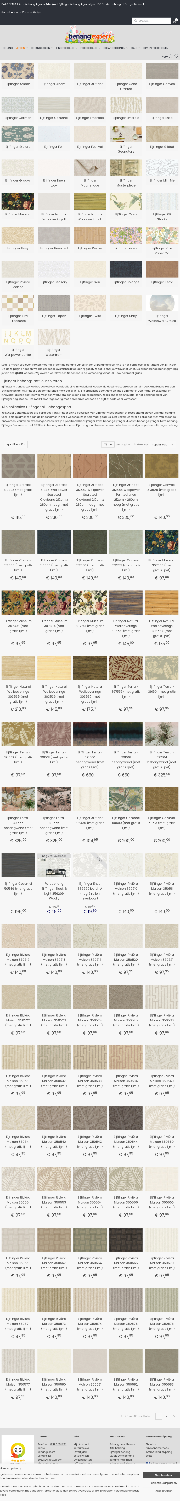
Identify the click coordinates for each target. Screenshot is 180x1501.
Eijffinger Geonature (126, 149)
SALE (135, 48)
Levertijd (79, 1452)
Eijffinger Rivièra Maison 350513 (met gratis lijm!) (54, 959)
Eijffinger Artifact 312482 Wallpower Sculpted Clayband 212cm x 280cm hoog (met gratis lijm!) (90, 497)
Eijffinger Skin (90, 282)
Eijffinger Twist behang (99, 421)
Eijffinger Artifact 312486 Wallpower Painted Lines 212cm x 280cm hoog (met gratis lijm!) (126, 497)
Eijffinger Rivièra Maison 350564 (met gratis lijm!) (90, 1263)
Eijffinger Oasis (126, 214)
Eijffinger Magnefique (90, 183)
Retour (78, 1448)
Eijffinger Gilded (162, 147)
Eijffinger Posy (18, 248)
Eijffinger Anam (53, 84)
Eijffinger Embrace (90, 118)
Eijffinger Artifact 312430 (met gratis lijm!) (90, 823)
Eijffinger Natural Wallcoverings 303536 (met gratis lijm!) (54, 694)
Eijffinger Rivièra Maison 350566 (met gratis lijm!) (126, 1263)
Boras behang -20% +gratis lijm (21, 12)
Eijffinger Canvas (162, 84)
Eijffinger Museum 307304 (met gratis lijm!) (54, 626)
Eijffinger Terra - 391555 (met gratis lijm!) (125, 691)
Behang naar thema (122, 1444)
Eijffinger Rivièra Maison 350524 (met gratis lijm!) (90, 1020)
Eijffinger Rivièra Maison (18, 284)
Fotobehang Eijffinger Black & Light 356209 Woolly (54, 891)
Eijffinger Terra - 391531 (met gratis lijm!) (54, 757)
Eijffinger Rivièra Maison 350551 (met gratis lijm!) (18, 1202)
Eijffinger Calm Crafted (126, 86)
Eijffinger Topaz (54, 316)
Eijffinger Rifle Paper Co (162, 250)
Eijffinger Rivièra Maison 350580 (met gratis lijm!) (54, 1384)
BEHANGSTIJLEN (42, 48)
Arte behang (117, 1448)
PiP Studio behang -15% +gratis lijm (120, 4)
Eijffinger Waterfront (54, 352)
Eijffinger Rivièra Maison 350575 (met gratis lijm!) (126, 1324)
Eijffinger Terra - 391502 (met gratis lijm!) (18, 757)
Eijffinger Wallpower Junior (18, 352)
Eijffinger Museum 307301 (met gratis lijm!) (90, 626)
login (167, 56)
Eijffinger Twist (90, 316)
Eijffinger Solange (126, 282)
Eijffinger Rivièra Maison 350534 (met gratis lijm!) (126, 1081)
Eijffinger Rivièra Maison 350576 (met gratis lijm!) (162, 1324)
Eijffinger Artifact (90, 84)
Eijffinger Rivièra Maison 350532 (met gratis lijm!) (54, 1081)
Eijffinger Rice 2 (126, 248)
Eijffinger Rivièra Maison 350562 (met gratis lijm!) (54, 1263)
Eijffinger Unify (126, 316)
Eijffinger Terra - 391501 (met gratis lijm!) (162, 691)
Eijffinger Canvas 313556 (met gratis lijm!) (90, 565)
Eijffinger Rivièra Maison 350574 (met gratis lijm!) (90, 1324)
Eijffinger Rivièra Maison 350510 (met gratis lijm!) (126, 888)
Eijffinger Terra (162, 282)
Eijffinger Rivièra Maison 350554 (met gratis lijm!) (90, 1202)
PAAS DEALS (9, 4)
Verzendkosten (83, 1459)
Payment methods (157, 1448)
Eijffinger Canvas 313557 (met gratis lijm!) (125, 565)
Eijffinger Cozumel (54, 118)
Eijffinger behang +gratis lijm (77, 4)
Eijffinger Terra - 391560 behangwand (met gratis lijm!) (90, 759)
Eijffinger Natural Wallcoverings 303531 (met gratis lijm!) (126, 628)
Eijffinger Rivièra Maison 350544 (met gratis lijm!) (126, 1142)
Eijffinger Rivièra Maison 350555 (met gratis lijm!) (126, 1202)
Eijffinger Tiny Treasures (18, 318)
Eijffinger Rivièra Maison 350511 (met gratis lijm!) (162, 888)
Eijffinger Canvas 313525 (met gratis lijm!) (161, 490)
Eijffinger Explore (17, 147)
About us (151, 1444)
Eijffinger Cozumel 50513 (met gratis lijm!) (162, 823)
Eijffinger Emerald (126, 118)
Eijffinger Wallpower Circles (162, 318)
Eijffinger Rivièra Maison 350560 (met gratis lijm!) (162, 1202)
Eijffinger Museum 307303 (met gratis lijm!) (18, 626)
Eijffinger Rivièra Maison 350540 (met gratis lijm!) (162, 1081)
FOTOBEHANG (91, 48)
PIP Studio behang (45, 425)
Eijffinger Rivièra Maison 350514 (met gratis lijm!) (90, 959)
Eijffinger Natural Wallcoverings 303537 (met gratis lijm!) (90, 694)
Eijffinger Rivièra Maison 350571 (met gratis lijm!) (18, 1324)
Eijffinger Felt (54, 147)
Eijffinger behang (120, 1452)
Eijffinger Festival (90, 147)
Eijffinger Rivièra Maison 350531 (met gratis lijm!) (18, 1081)
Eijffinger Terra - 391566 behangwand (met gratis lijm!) (54, 825)
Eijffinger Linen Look (54, 183)
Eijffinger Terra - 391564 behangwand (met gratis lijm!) (161, 759)
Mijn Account (81, 1444)
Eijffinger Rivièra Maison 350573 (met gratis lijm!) (54, 1324)
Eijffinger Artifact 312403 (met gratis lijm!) (18, 490)
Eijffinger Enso (162, 118)
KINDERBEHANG (67, 48)
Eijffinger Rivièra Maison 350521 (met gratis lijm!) (162, 959)
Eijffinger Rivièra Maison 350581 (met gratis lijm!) (90, 1384)
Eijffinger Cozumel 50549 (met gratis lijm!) (18, 888)
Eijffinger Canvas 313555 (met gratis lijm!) (18, 565)
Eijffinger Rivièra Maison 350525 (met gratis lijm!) (126, 1020)
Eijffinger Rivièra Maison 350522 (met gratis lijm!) (18, 1020)
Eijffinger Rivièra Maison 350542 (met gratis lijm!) (54, 1142)
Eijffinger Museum (17, 214)
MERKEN (22, 48)
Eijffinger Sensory (54, 282)
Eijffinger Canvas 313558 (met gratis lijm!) (54, 565)
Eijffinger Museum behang (130, 421)
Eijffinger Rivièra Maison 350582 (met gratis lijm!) (126, 1384)
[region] (67, 1486)
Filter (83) (16, 444)
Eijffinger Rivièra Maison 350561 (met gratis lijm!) (18, 1263)
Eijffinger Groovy (18, 180)
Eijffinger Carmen (18, 118)
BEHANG (8, 48)
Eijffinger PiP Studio (162, 216)
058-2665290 (58, 1444)
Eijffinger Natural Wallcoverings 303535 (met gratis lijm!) (18, 694)
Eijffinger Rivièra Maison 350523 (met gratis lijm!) (54, 1020)
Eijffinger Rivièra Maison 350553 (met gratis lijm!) (54, 1202)
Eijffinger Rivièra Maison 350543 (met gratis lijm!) (90, 1142)
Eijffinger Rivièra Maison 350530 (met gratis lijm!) (162, 1020)
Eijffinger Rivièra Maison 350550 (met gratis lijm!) (162, 1142)
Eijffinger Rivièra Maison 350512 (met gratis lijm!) (18, 959)
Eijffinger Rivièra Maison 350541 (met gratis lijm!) (18, 1142)
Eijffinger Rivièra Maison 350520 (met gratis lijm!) (126, 959)
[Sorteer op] (162, 444)
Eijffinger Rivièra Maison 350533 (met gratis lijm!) (90, 1081)
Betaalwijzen (81, 1455)
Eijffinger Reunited (54, 248)
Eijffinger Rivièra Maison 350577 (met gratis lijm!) (18, 1384)
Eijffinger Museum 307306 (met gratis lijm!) (161, 565)
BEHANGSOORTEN (116, 48)
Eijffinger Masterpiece (126, 183)
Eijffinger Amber (18, 84)
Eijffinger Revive (90, 248)
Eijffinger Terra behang (162, 421)
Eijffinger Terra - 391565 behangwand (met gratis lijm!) (18, 825)
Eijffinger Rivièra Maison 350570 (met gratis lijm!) (162, 1263)
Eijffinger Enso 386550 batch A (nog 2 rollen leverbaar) (90, 891)
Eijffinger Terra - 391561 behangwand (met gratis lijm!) (125, 759)
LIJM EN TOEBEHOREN (155, 48)
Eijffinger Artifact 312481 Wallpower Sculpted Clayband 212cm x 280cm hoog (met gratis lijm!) (54, 497)
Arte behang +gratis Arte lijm (37, 4)
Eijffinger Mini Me (162, 180)
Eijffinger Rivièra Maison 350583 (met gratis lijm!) (162, 1384)
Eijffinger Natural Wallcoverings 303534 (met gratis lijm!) (161, 628)
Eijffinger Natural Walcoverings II (53, 216)
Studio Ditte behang (122, 1455)
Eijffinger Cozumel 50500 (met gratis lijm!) (126, 823)
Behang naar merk (121, 1459)
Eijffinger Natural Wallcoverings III (90, 216)
